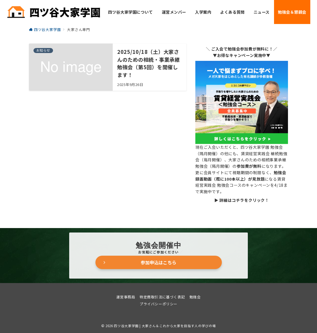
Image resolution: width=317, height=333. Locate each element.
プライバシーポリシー (158, 303)
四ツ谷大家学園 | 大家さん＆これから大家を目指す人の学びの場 (165, 326)
